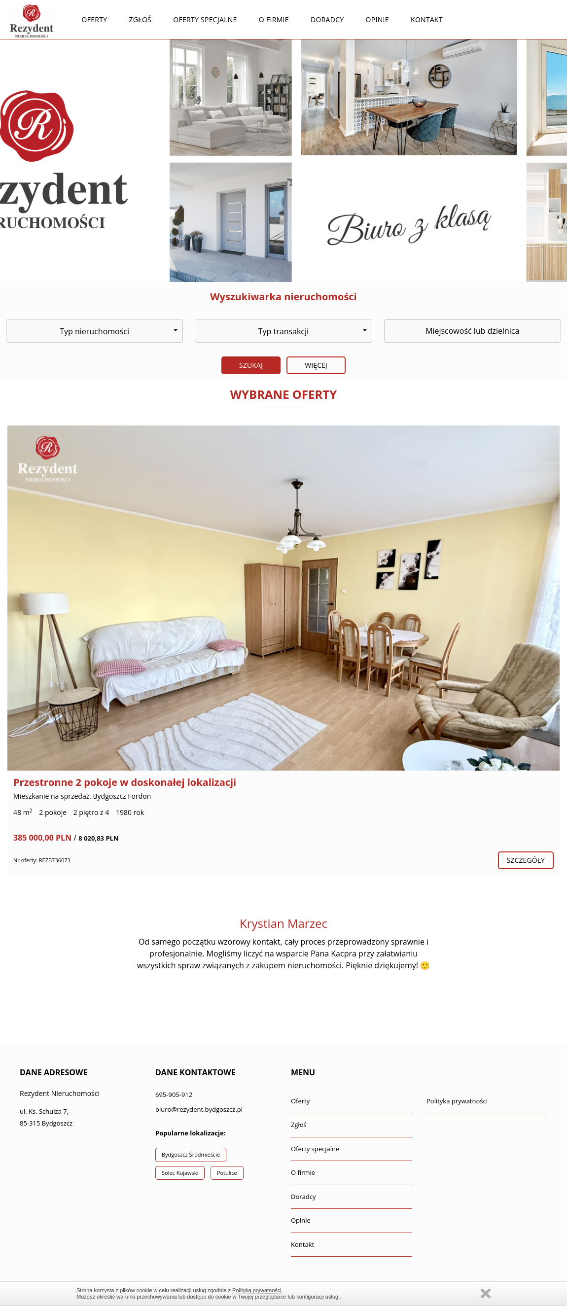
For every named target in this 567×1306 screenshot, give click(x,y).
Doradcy (327, 19)
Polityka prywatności (457, 1100)
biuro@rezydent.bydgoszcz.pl (199, 1109)
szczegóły (526, 860)
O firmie (274, 19)
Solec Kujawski (180, 1172)
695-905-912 (173, 1094)
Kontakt (427, 19)
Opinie (377, 19)
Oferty (94, 19)
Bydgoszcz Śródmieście (191, 1154)
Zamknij (486, 1293)
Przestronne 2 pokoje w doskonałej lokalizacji (124, 782)
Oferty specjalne (205, 19)
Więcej (316, 365)
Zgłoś (140, 19)
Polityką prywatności (257, 1290)
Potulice (227, 1172)
